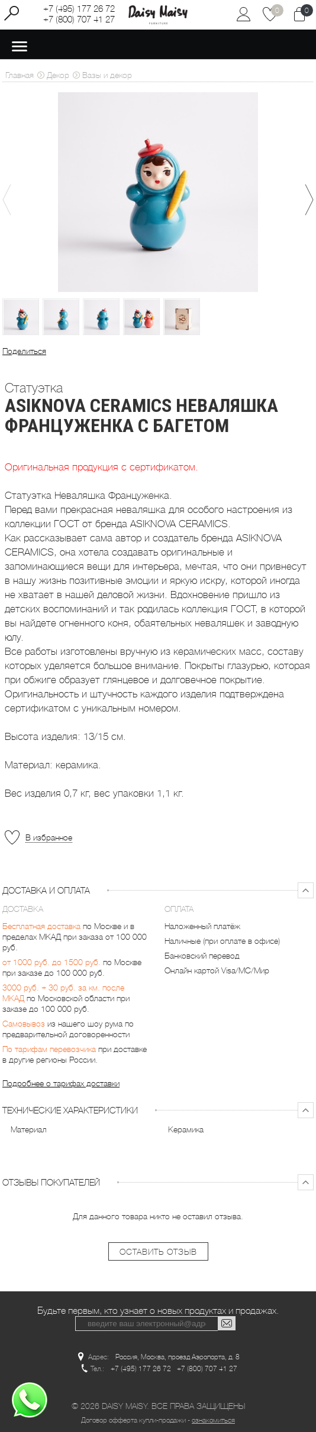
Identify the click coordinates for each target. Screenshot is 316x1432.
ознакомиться (213, 1418)
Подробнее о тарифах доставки (61, 1083)
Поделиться (24, 351)
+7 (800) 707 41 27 (79, 19)
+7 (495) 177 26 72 (79, 9)
